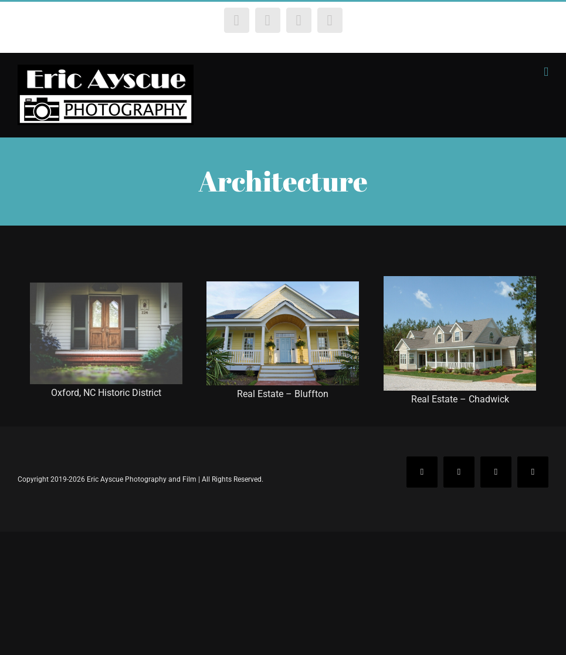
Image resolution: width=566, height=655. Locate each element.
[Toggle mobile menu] (546, 72)
